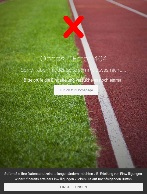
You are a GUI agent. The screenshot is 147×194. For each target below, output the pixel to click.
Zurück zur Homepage (76, 90)
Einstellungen (73, 187)
